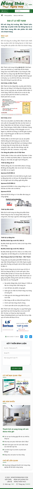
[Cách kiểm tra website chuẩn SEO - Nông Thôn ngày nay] (16, 395)
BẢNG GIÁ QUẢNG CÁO (21, 479)
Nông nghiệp (8, 15)
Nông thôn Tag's (20, 481)
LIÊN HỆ (9, 481)
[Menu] (4, 11)
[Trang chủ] (2, 15)
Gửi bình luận (16, 368)
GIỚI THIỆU (8, 479)
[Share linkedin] (30, 336)
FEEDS (30, 4)
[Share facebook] (21, 336)
